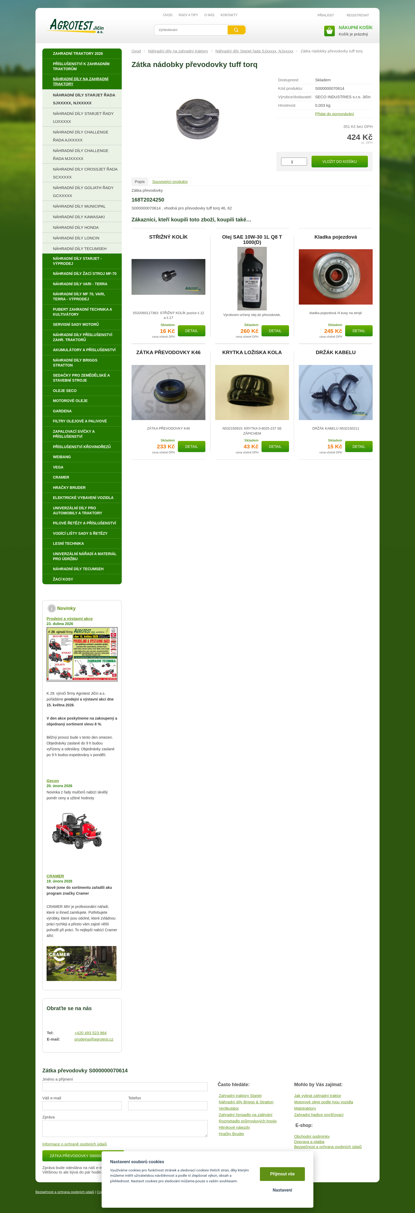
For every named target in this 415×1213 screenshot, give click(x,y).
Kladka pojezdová (335, 237)
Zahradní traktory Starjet (240, 1095)
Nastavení (282, 1190)
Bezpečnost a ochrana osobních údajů (328, 1146)
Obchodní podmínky (312, 1136)
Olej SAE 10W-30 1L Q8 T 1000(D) (252, 239)
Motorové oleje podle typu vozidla (323, 1102)
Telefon (134, 1098)
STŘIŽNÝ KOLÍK (168, 237)
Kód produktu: (290, 88)
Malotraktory (305, 1108)
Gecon (53, 780)
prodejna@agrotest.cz (94, 1039)
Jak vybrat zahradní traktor (317, 1095)
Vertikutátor (229, 1108)
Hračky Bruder (231, 1133)
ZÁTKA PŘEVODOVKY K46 (168, 352)
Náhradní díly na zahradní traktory (178, 51)
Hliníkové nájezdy (234, 1127)
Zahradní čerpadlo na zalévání (246, 1114)
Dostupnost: (288, 80)
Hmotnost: (287, 105)
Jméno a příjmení (57, 1079)
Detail (191, 331)
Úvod (136, 51)
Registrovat (358, 15)
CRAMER (55, 876)
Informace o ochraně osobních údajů (74, 1144)
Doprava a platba (309, 1141)
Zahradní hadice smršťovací (319, 1114)
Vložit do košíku (339, 161)
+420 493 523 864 (91, 1033)
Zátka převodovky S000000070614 (83, 1156)
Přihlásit (326, 15)
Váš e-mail (51, 1098)
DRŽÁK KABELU (336, 352)
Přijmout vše (282, 1173)
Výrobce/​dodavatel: (295, 97)
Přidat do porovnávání (334, 114)
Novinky (66, 608)
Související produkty (170, 181)
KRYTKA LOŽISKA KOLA (252, 352)
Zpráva (48, 1117)
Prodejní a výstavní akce (70, 618)
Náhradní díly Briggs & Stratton (246, 1102)
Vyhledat (237, 29)
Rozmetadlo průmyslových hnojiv (248, 1121)
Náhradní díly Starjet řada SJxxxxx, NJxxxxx (254, 51)
